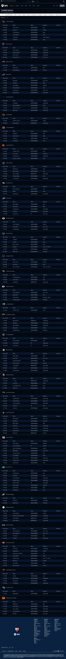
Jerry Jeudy (15, 153)
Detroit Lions (6, 198)
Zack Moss (15, 133)
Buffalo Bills (6, 74)
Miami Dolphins (7, 349)
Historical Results (37, 630)
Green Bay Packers (8, 218)
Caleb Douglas (16, 370)
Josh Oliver (15, 383)
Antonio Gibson (16, 401)
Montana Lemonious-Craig (18, 515)
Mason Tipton (15, 423)
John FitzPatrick (16, 224)
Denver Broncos (7, 182)
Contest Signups (37, 623)
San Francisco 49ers (8, 542)
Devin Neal (15, 425)
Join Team (36, 621)
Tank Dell (15, 246)
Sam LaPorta (15, 206)
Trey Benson (15, 37)
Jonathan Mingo (16, 176)
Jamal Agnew (15, 606)
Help (54, 5)
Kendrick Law (15, 213)
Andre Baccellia (16, 32)
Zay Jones (15, 30)
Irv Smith (14, 242)
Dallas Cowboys (7, 162)
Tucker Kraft (15, 226)
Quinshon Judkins (16, 158)
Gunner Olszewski (16, 445)
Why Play (35, 627)
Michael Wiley (16, 578)
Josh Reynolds (16, 473)
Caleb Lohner (15, 193)
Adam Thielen (16, 520)
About (38, 5)
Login (57, 5)
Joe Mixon (15, 239)
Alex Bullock (15, 282)
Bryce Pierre (15, 110)
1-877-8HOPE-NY (6, 655)
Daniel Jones (15, 262)
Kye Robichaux (16, 209)
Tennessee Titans (7, 587)
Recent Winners (37, 634)
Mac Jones (15, 560)
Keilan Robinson (16, 478)
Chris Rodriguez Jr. (17, 277)
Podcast (35, 641)
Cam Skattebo (16, 455)
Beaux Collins (15, 458)
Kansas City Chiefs (8, 286)
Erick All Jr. (15, 138)
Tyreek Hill (15, 358)
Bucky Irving (15, 580)
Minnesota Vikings (8, 374)
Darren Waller (15, 356)
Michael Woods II (16, 189)
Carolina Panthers (7, 97)
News (28, 14)
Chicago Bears (7, 114)
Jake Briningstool (16, 299)
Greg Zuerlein (15, 490)
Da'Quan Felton (16, 480)
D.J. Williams (15, 583)
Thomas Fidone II (16, 453)
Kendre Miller (15, 418)
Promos (34, 5)
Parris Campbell (16, 173)
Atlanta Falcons (7, 44)
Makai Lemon (15, 503)
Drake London (16, 54)
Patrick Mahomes (16, 292)
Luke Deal (15, 211)
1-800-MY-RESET (20, 655)
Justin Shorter (15, 343)
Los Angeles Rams (8, 304)
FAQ (35, 626)
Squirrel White (16, 123)
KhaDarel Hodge (16, 52)
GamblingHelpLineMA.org (50, 655)
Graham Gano (15, 462)
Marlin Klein (15, 251)
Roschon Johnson (16, 120)
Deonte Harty (15, 67)
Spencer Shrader (16, 266)
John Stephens (16, 178)
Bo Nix (14, 191)
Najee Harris (15, 327)
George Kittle (15, 551)
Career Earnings (37, 631)
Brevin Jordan (15, 244)
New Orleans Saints (8, 412)
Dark (10, 647)
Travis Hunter (15, 279)
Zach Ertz (15, 613)
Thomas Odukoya (16, 403)
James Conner (16, 27)
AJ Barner (15, 538)
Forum (35, 636)
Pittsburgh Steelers (8, 507)
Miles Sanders (15, 171)
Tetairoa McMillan (16, 105)
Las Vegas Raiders (7, 334)
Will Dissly (15, 323)
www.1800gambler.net (50, 656)
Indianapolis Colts (7, 256)
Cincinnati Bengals (8, 127)
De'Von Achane (16, 363)
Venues (35, 628)
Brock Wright (15, 204)
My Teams (17, 5)
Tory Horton (15, 535)
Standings (40, 14)
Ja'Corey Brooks (16, 611)
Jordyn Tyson (15, 428)
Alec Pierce (15, 264)
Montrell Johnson (16, 107)
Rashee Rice (15, 295)
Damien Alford (16, 430)
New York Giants (7, 437)
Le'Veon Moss (15, 365)
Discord (35, 643)
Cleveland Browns (7, 145)
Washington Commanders (9, 598)
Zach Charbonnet (16, 531)
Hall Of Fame (36, 633)
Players (24, 14)
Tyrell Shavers (15, 90)
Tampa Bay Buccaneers (8, 570)
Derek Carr (15, 433)
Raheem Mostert (16, 340)
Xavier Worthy (15, 297)
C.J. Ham (14, 380)
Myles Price (15, 388)
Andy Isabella (15, 555)
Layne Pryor (15, 249)
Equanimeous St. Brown (17, 553)
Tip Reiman (15, 39)
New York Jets (7, 467)
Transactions (51, 14)
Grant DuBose (15, 85)
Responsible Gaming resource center (12, 654)
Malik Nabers (15, 450)
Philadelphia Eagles (8, 494)
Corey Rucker (15, 345)
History (35, 630)
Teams (19, 14)
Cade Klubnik (15, 487)
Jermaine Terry (16, 460)
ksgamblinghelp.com (21, 656)
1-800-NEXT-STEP (33, 655)
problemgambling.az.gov (23, 655)
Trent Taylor (15, 548)
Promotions (36, 639)
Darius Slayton (16, 443)
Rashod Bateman (16, 70)
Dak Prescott (15, 169)
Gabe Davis (15, 80)
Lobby (22, 5)
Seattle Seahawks (7, 525)
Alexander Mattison (17, 360)
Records (35, 632)
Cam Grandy (15, 140)
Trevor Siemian (16, 50)
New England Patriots (8, 392)
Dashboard (12, 5)
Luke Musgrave (16, 229)
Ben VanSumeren (16, 87)
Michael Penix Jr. (16, 57)
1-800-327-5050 (58, 655)
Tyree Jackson (16, 608)
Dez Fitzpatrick (16, 325)
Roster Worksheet (37, 639)
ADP (30, 5)
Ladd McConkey (16, 330)
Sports (26, 5)
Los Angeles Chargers (8, 314)
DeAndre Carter (16, 151)
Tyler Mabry (15, 103)
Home (35, 620)
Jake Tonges (15, 563)
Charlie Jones (15, 136)
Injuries (45, 14)
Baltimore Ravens (7, 61)
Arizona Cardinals (7, 21)
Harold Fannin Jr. (16, 156)
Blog (35, 640)
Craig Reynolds (16, 398)
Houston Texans (7, 233)
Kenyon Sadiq (15, 485)
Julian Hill (15, 405)
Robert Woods (16, 518)
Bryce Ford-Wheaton (17, 448)
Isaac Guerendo (16, 565)
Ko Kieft (14, 576)
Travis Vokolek (16, 34)
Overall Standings (9, 14)
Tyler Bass (15, 83)
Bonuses (35, 629)
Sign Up (62, 5)
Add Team (36, 621)
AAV (35, 625)
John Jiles (15, 408)
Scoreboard (33, 14)
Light (13, 647)
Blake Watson (15, 593)
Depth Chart (58, 14)
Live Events (36, 634)
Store (35, 642)
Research (36, 635)
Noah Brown (15, 604)
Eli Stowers (15, 500)
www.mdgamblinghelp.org (32, 656)
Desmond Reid (16, 92)
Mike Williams (15, 320)
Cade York (15, 475)
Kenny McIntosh (16, 533)
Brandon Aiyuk (16, 558)
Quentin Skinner (16, 482)
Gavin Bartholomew (17, 385)
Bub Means (15, 421)
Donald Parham (16, 513)
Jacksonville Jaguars (8, 271)
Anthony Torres (16, 310)
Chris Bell (15, 368)
